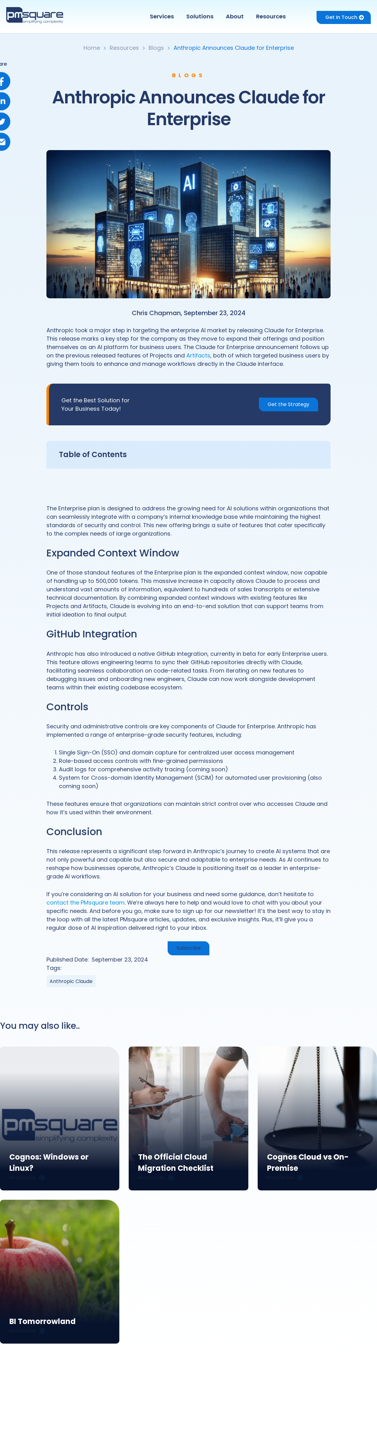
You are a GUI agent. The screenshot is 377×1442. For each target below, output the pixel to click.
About (235, 16)
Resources (271, 16)
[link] (59, 1118)
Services (162, 16)
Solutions (199, 16)
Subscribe (188, 948)
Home (92, 48)
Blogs (156, 48)
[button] (163, 16)
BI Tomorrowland (42, 1322)
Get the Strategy (288, 404)
